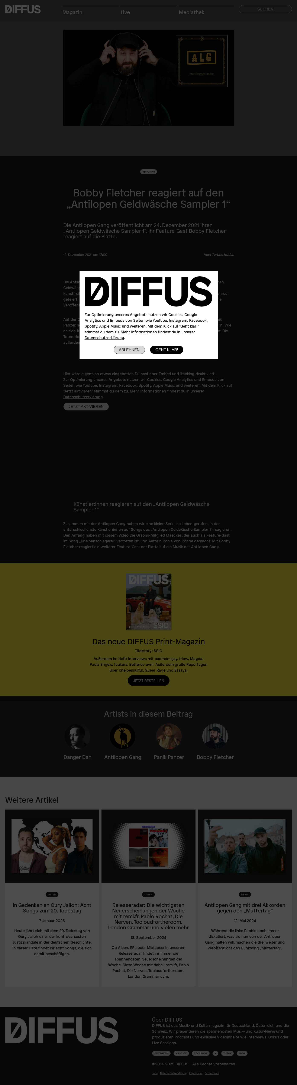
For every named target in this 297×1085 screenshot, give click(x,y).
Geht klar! (166, 350)
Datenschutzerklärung (104, 337)
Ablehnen (129, 350)
